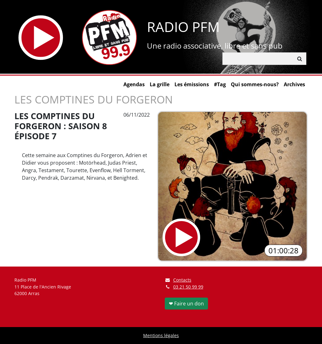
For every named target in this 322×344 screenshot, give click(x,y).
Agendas (134, 84)
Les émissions (191, 84)
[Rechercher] (258, 59)
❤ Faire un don (186, 303)
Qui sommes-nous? (255, 84)
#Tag (220, 84)
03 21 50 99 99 (188, 287)
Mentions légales (161, 335)
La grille (159, 84)
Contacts (178, 280)
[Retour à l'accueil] (109, 37)
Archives (294, 84)
